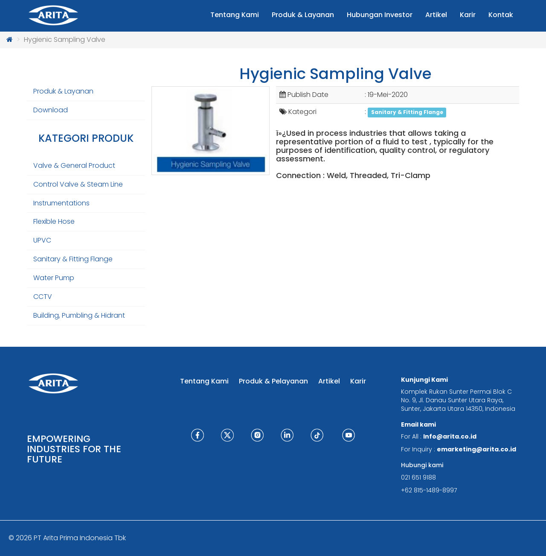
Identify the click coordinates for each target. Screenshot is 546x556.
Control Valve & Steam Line (78, 184)
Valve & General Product (74, 165)
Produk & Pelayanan (273, 381)
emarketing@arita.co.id (476, 449)
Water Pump (53, 278)
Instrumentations (61, 203)
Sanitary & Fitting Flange (73, 259)
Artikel (329, 381)
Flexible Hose (54, 221)
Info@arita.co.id (449, 436)
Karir (358, 381)
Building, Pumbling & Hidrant (79, 315)
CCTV (42, 296)
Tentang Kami (204, 381)
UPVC (42, 240)
